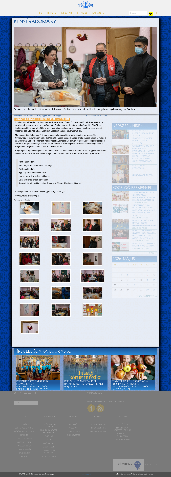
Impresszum (85, 473)
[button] (157, 13)
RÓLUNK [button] (52, 13)
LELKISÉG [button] (83, 13)
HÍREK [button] (40, 13)
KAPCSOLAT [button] (99, 13)
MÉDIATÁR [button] (67, 13)
